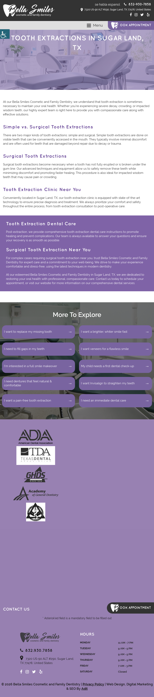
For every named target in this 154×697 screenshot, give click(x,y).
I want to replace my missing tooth (28, 331)
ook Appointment (135, 25)
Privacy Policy (93, 684)
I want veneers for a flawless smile (105, 349)
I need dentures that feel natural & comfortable (28, 383)
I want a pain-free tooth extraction (27, 400)
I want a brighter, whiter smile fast (104, 331)
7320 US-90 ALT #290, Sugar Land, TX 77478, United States (116, 10)
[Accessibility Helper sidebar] (5, 34)
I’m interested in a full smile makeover (30, 366)
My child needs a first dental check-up (107, 366)
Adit (84, 689)
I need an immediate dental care (103, 400)
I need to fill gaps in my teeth (24, 349)
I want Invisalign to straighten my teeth (108, 383)
